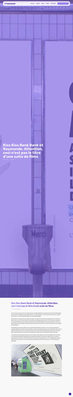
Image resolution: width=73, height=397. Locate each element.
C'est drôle (12, 159)
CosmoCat (6, 159)
